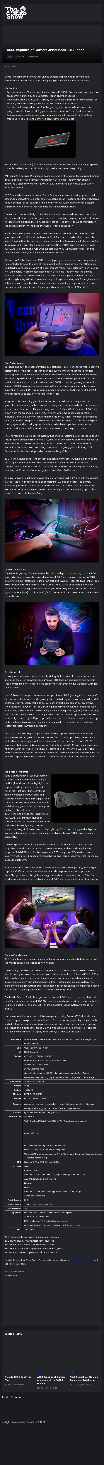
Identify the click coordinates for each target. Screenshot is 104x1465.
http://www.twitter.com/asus (41, 1252)
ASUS (10, 57)
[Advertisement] (54, 1302)
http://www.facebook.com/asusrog (40, 1237)
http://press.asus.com (43, 1244)
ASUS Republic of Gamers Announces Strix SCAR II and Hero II (51, 1380)
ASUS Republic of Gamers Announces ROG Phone (84, 1378)
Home (7, 66)
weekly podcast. (19, 1264)
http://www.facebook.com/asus (46, 1248)
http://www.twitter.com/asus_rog (36, 1240)
